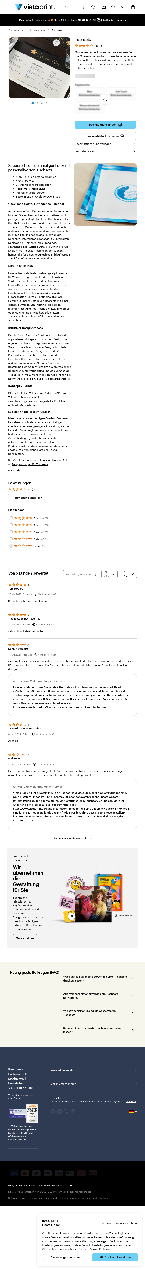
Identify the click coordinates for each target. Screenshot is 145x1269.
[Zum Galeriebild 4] (46, 103)
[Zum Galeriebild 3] (42, 103)
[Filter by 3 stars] (11, 594)
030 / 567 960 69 (17, 1247)
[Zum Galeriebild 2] (37, 103)
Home (32, 1247)
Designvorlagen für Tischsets (30, 526)
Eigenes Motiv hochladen (105, 198)
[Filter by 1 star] (11, 608)
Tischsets (57, 30)
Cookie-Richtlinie (100, 1249)
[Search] (94, 636)
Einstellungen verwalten (66, 1257)
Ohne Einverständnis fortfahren (117, 1223)
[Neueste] (129, 636)
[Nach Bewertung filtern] (109, 636)
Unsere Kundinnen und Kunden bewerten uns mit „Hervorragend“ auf (93, 1163)
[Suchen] (82, 7)
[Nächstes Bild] (140, 20)
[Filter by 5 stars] (11, 580)
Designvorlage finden (105, 187)
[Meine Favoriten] (113, 7)
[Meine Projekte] (104, 7)
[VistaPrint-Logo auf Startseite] (35, 7)
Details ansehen (84, 67)
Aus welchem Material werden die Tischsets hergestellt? (90, 1057)
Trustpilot (56, 1160)
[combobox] (72, 7)
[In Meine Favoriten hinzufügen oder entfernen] (56, 42)
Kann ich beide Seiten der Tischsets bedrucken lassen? (92, 1092)
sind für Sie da (20, 1157)
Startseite (14, 30)
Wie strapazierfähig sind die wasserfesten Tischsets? (89, 1074)
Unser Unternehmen (94, 1146)
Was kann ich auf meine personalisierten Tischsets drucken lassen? (95, 1040)
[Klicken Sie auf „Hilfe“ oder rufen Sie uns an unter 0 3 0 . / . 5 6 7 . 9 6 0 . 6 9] (93, 7)
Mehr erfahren (28, 467)
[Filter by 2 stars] (11, 601)
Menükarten (40, 30)
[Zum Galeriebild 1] (33, 103)
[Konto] (122, 7)
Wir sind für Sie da (94, 1132)
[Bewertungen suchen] (78, 636)
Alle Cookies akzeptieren (115, 1257)
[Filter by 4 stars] (11, 587)
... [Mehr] (26, 30)
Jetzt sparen (118, 19)
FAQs (14, 533)
